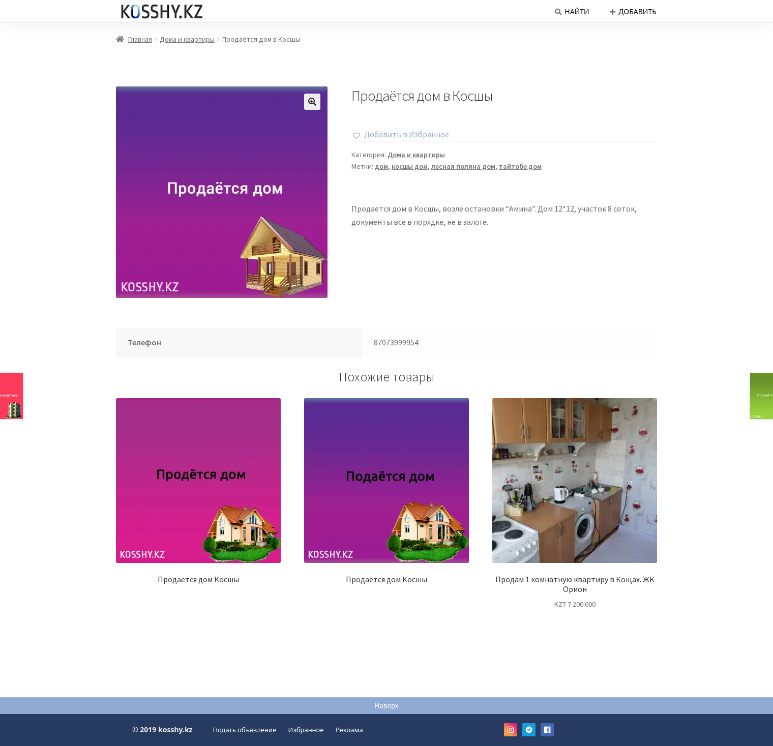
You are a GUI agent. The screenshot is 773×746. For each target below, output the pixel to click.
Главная (140, 39)
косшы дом (410, 166)
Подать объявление (245, 729)
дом (381, 166)
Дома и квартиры (187, 39)
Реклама (349, 729)
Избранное (306, 729)
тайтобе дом (520, 166)
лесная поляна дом (463, 166)
